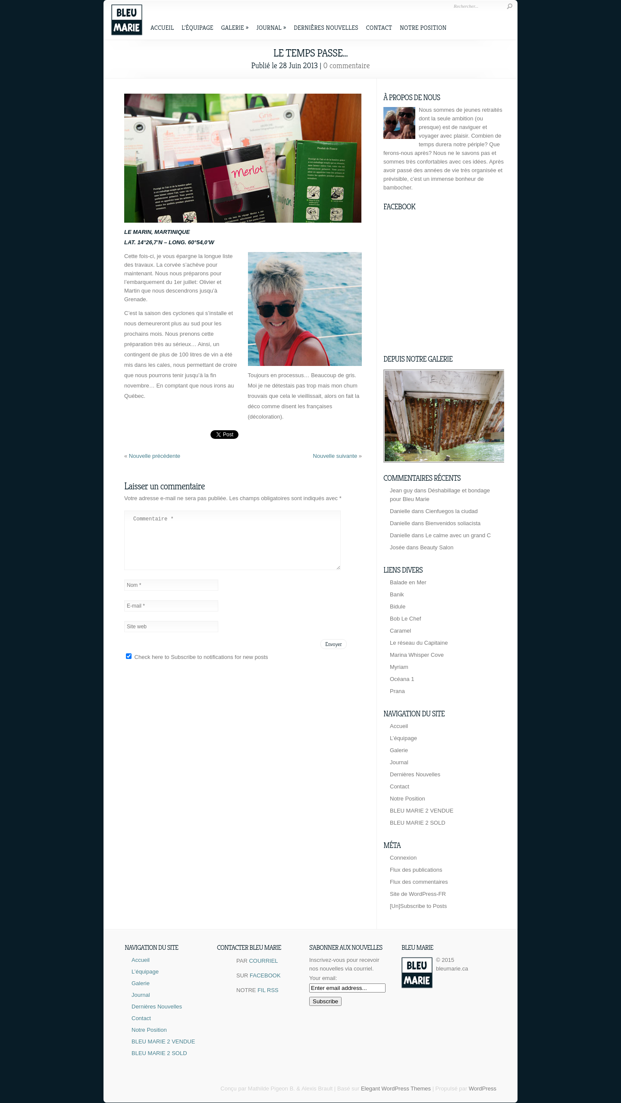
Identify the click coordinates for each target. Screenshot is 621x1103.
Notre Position (423, 27)
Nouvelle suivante (336, 456)
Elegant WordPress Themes (396, 1088)
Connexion (403, 857)
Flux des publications (416, 870)
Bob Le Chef (405, 618)
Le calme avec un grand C (458, 535)
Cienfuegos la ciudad (451, 511)
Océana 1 (402, 679)
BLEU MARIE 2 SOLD (417, 822)
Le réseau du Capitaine (419, 643)
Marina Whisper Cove (417, 655)
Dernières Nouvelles (326, 27)
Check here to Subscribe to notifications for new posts (197, 667)
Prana (397, 691)
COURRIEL (263, 961)
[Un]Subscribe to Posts (418, 906)
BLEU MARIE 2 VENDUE (421, 810)
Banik (397, 594)
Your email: (323, 978)
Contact (379, 27)
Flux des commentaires (419, 882)
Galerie (235, 27)
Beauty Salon (436, 547)
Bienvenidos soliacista (452, 523)
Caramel (400, 630)
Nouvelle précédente (154, 456)
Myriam (399, 667)
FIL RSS (268, 990)
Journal (271, 27)
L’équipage (197, 27)
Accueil (162, 27)
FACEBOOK (265, 975)
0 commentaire (346, 65)
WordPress (482, 1088)
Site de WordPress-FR (418, 894)
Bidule (397, 606)
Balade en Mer (408, 582)
